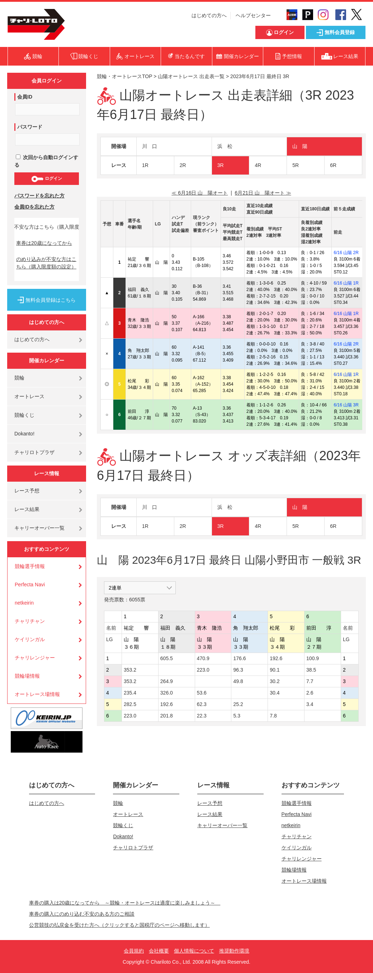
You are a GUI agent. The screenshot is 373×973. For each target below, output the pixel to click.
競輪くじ (24, 415)
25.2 (238, 704)
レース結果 (26, 509)
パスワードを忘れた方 (39, 196)
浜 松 (224, 146)
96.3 (238, 670)
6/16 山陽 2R (346, 252)
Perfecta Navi (30, 584)
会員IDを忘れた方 (34, 207)
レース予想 (26, 490)
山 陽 (299, 146)
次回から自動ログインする (46, 161)
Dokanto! (24, 434)
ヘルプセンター (253, 15)
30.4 (274, 693)
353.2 (130, 670)
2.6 (309, 693)
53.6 (202, 693)
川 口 (149, 146)
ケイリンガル (30, 639)
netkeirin (24, 603)
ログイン (46, 179)
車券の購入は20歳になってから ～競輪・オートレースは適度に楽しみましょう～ (125, 903)
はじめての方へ (209, 15)
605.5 (166, 658)
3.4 (309, 704)
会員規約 (134, 951)
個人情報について (194, 951)
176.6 (239, 658)
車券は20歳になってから (44, 243)
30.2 (274, 681)
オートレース (29, 396)
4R (258, 165)
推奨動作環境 (234, 951)
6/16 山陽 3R (346, 404)
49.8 (238, 681)
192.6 (276, 658)
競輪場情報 (27, 676)
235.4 (130, 693)
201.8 (166, 716)
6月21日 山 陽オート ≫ (263, 193)
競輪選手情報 (30, 566)
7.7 (309, 681)
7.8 (273, 716)
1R (145, 165)
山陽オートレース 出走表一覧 (191, 76)
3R (220, 165)
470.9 (203, 658)
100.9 (312, 658)
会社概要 (159, 951)
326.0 (166, 693)
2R (183, 165)
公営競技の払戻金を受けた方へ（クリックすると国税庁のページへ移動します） (119, 925)
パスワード (29, 127)
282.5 (130, 704)
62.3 (202, 704)
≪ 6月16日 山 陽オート (199, 193)
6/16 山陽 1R (346, 283)
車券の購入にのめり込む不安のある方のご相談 (81, 914)
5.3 (236, 716)
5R (295, 165)
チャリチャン (30, 621)
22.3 (202, 716)
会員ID (24, 97)
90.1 (274, 670)
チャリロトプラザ (34, 452)
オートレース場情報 (37, 694)
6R (333, 165)
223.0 (203, 670)
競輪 (19, 378)
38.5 (311, 670)
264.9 (166, 681)
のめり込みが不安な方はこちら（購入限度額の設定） (46, 263)
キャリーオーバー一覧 (39, 528)
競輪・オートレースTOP (124, 76)
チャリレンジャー (35, 657)
